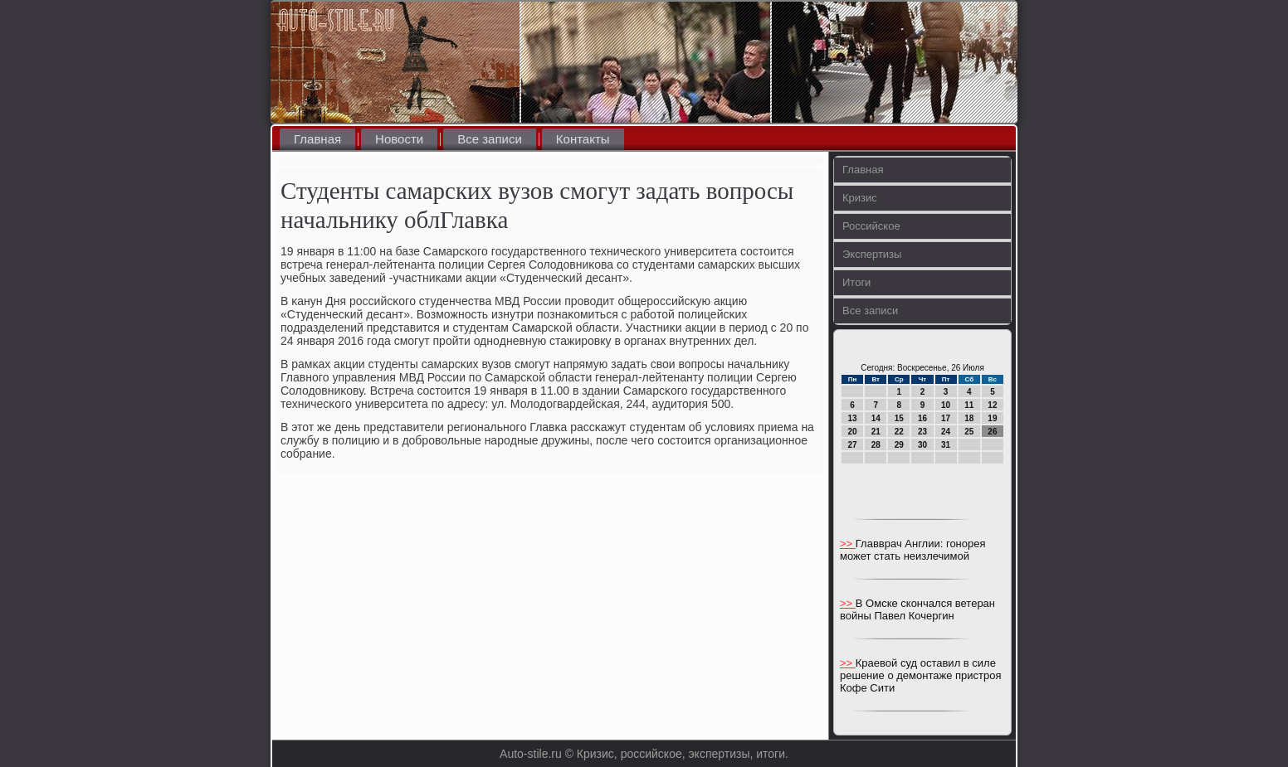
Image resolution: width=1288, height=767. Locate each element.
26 (992, 431)
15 (899, 418)
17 (945, 418)
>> (848, 543)
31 (945, 444)
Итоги (856, 282)
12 (992, 405)
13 (852, 418)
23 (922, 431)
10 (945, 405)
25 (968, 431)
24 (945, 431)
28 (876, 444)
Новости (399, 139)
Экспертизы (871, 254)
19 (992, 418)
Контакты (583, 139)
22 (899, 431)
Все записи (489, 139)
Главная (317, 139)
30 (922, 444)
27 (852, 444)
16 (922, 418)
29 (899, 444)
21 (876, 431)
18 (968, 418)
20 (852, 431)
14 (876, 418)
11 (968, 405)
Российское (871, 226)
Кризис (859, 198)
